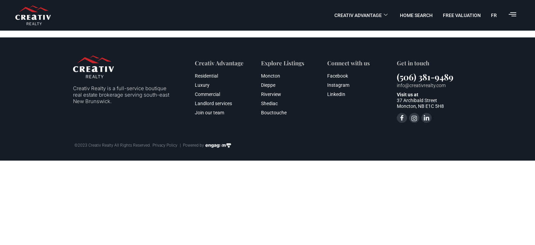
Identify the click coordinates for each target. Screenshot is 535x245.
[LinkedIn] (426, 118)
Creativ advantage (361, 15)
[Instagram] (414, 118)
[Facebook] (402, 118)
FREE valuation (462, 15)
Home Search (416, 15)
